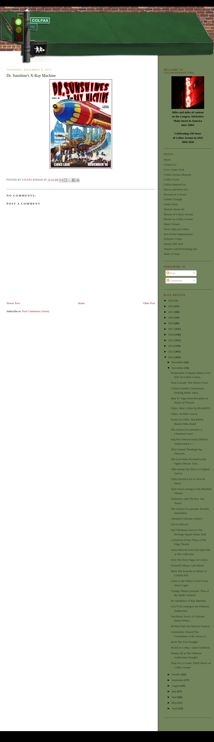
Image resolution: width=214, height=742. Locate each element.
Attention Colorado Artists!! (187, 518)
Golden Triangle (173, 199)
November (178, 367)
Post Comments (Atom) (35, 311)
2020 (171, 317)
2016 (171, 334)
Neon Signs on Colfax (176, 229)
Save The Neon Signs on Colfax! (189, 559)
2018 (171, 323)
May (175, 702)
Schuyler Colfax (173, 239)
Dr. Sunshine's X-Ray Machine (188, 600)
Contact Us (170, 164)
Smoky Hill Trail (173, 244)
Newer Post (13, 303)
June (175, 697)
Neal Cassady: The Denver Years (189, 382)
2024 (171, 306)
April (175, 708)
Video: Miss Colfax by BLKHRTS (190, 408)
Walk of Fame (172, 254)
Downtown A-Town (175, 194)
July (174, 691)
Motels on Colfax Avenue (178, 219)
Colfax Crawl (171, 179)
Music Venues (172, 224)
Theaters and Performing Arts (180, 249)
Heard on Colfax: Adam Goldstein (190, 647)
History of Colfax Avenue (178, 214)
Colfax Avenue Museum (177, 174)
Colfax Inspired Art (175, 184)
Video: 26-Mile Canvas (184, 413)
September (178, 680)
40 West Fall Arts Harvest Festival (190, 626)
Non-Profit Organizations (178, 234)
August (176, 685)
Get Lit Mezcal (179, 524)
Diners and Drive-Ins (176, 189)
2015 (171, 340)
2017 (171, 328)
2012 (171, 357)
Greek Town (171, 204)
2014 (171, 345)
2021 (171, 311)
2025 (171, 300)
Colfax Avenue (33, 180)
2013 (171, 351)
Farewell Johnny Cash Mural (187, 565)
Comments (174, 280)
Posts (171, 273)
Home (81, 303)
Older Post (149, 303)
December (178, 362)
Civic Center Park (174, 169)
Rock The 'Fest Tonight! (184, 642)
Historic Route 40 (174, 209)
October (176, 674)
